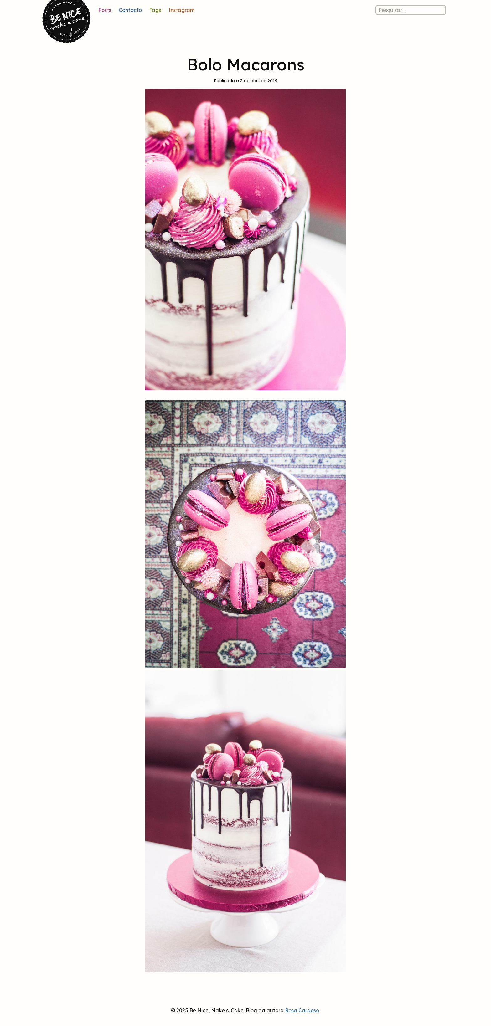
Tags (155, 10)
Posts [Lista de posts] (104, 10)
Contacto (130, 10)
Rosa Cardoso (302, 1010)
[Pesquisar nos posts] (410, 10)
